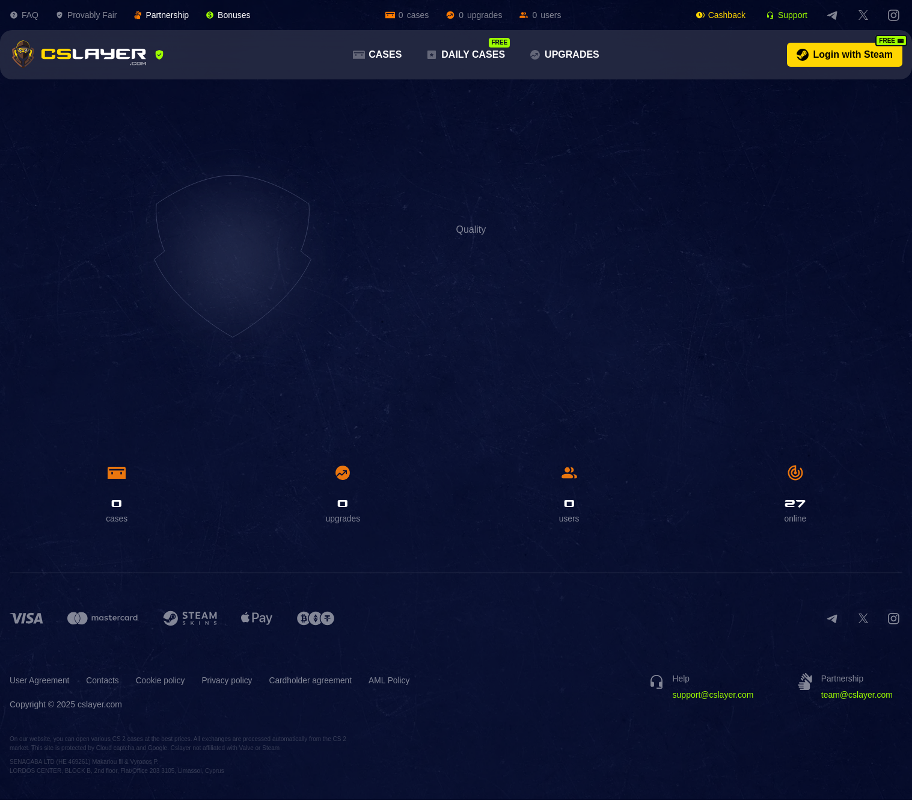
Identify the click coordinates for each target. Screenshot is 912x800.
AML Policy (394, 681)
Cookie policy (162, 681)
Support (786, 15)
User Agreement (40, 681)
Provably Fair (86, 15)
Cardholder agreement (314, 681)
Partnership (161, 15)
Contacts (103, 681)
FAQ (24, 15)
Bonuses (228, 15)
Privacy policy (230, 681)
